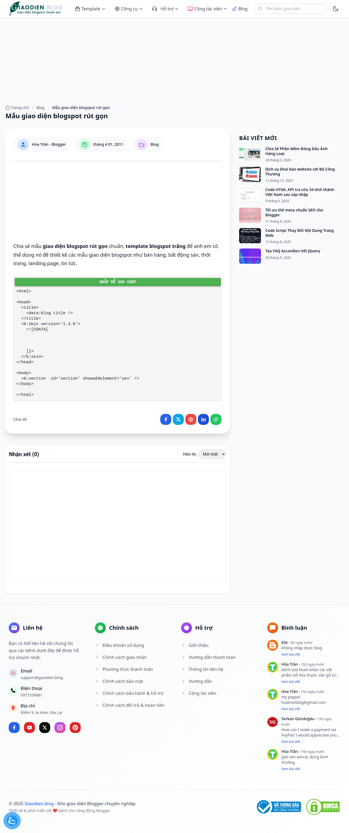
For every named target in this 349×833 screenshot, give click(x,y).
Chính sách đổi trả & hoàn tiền (129, 705)
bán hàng (155, 255)
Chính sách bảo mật (119, 681)
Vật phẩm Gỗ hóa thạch (306, 672)
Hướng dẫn (196, 681)
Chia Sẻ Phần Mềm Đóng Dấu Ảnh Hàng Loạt (296, 151)
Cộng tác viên (198, 693)
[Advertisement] (174, 58)
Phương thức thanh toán (124, 669)
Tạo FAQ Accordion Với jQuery (292, 250)
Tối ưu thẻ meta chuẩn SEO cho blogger (294, 212)
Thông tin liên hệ (202, 669)
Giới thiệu (195, 645)
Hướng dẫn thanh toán (208, 657)
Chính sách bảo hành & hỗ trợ (129, 693)
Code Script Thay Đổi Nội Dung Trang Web (299, 233)
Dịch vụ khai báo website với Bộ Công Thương (300, 171)
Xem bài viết (290, 654)
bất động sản (183, 255)
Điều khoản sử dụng (119, 645)
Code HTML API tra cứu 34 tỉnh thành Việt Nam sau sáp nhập (299, 192)
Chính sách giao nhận (121, 657)
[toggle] (335, 8)
